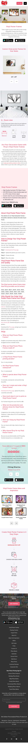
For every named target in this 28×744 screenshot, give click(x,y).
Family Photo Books (14, 681)
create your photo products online (11, 163)
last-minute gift (5, 322)
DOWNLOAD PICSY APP (14, 545)
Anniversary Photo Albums (14, 684)
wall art (3, 307)
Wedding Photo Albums (14, 686)
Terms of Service (14, 734)
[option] (14, 67)
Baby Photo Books (14, 678)
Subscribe (14, 706)
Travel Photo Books (14, 689)
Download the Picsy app (11, 250)
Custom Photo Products (14, 673)
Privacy (14, 736)
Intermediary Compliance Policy (14, 733)
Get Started (14, 604)
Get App (19, 3)
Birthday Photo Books (14, 676)
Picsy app (11, 327)
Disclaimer (14, 731)
